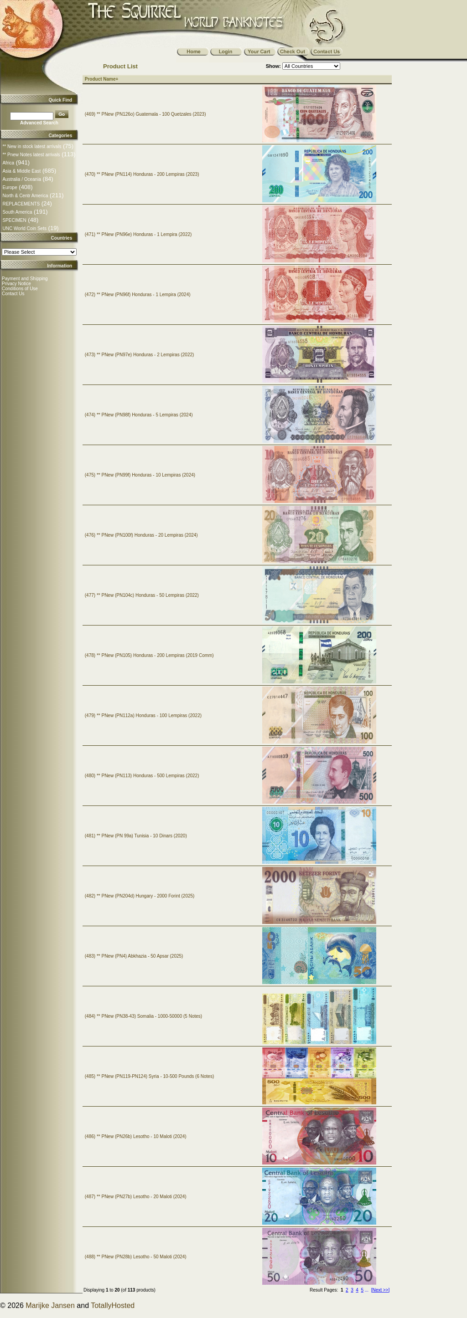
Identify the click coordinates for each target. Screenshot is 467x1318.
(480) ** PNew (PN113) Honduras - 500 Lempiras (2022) (142, 775)
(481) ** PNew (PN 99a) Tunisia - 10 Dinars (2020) (136, 835)
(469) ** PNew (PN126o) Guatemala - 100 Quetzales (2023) (145, 114)
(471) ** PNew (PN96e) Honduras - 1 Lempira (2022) (138, 234)
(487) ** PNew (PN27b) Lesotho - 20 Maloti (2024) (136, 1196)
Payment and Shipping (25, 278)
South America (17, 212)
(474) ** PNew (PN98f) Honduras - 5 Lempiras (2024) (139, 414)
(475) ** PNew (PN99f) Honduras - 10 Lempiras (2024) (140, 474)
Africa (8, 162)
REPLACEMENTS (21, 203)
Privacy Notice (16, 283)
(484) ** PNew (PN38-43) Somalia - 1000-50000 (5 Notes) (143, 1016)
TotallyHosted (113, 1305)
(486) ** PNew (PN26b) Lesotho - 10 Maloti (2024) (136, 1136)
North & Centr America (25, 195)
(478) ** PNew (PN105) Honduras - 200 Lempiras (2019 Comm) (149, 655)
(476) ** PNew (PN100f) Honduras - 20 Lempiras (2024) (141, 535)
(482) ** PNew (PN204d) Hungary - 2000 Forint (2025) (140, 895)
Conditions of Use (20, 288)
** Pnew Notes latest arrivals (31, 154)
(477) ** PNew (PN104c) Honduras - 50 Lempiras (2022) (142, 595)
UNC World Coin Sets (24, 228)
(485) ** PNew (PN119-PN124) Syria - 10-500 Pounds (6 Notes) (149, 1076)
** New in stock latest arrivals (31, 146)
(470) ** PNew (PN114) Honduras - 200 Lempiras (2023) (142, 174)
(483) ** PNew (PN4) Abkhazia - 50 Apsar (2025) (134, 956)
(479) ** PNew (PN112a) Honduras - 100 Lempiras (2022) (143, 715)
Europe (9, 187)
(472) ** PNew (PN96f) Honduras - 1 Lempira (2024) (138, 294)
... (366, 1289)
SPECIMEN (14, 220)
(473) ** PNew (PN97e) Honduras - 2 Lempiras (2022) (139, 354)
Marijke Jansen (50, 1305)
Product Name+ (102, 79)
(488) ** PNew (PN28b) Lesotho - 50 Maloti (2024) (136, 1256)
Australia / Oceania (21, 179)
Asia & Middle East (21, 171)
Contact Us (13, 293)
